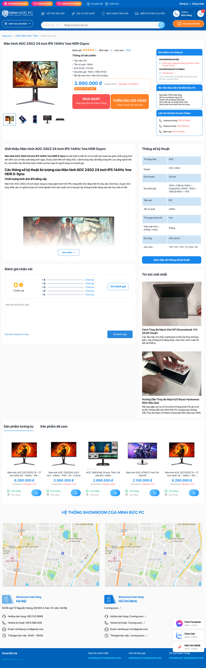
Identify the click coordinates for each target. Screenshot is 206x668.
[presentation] (8, 81)
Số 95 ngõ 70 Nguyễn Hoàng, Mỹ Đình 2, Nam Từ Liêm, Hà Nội (180, 64)
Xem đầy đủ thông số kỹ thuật (172, 259)
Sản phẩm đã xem (53, 426)
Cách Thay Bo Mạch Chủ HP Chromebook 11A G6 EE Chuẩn (169, 331)
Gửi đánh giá (118, 286)
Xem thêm (68, 252)
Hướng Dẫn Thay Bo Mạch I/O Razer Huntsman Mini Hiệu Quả (170, 401)
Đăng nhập (198, 3)
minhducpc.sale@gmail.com (186, 657)
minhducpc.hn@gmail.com (104, 657)
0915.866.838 (183, 126)
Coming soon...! (168, 73)
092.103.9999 (184, 120)
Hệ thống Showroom (15, 3)
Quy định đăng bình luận (17, 334)
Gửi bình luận (120, 334)
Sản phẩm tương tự (18, 426)
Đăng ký (184, 3)
